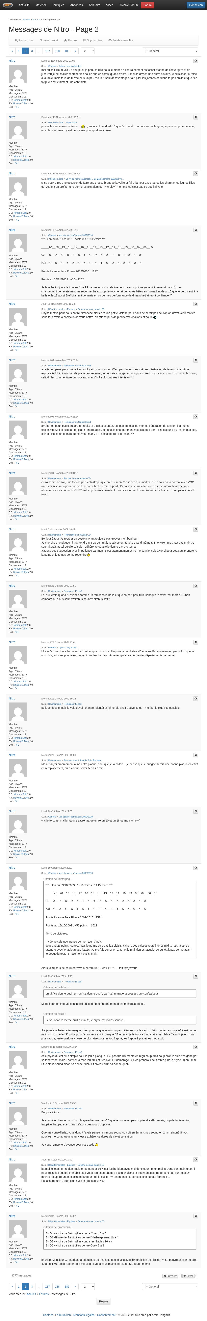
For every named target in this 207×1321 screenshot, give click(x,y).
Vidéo (109, 5)
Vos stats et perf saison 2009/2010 (76, 235)
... (39, 51)
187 (47, 51)
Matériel (41, 5)
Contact (48, 1315)
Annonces (76, 5)
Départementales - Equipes (61, 309)
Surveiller (170, 1276)
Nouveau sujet (48, 40)
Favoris (70, 40)
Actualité (24, 5)
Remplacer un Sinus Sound (77, 365)
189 (67, 51)
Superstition (72, 122)
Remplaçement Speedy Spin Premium (82, 760)
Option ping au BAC (68, 647)
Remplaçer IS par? (73, 591)
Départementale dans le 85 (91, 309)
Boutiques (58, 5)
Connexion (196, 5)
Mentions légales (84, 1315)
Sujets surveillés (120, 40)
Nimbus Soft (20, 100)
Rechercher (24, 40)
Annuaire (94, 5)
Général (52, 66)
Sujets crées (92, 40)
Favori (188, 1276)
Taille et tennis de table (70, 66)
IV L (17, 107)
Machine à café (55, 122)
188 (57, 51)
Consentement (106, 1315)
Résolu (103, 1301)
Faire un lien (63, 1315)
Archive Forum (129, 5)
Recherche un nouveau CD (77, 478)
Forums (36, 19)
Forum (148, 5)
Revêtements (54, 365)
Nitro (12, 60)
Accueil (26, 19)
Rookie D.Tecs (21, 103)
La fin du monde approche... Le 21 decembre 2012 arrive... (95, 179)
